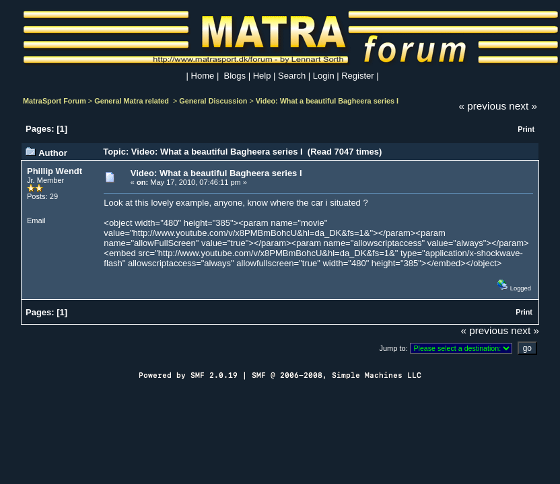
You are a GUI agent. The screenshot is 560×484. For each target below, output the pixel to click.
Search (292, 76)
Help (262, 76)
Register (357, 76)
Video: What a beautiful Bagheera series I (327, 101)
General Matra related (132, 101)
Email (36, 220)
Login (324, 76)
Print (526, 129)
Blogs (235, 76)
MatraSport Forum (54, 101)
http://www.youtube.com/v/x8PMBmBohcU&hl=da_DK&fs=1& (251, 233)
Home (203, 76)
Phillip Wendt (54, 171)
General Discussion (213, 101)
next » (523, 106)
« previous (483, 106)
